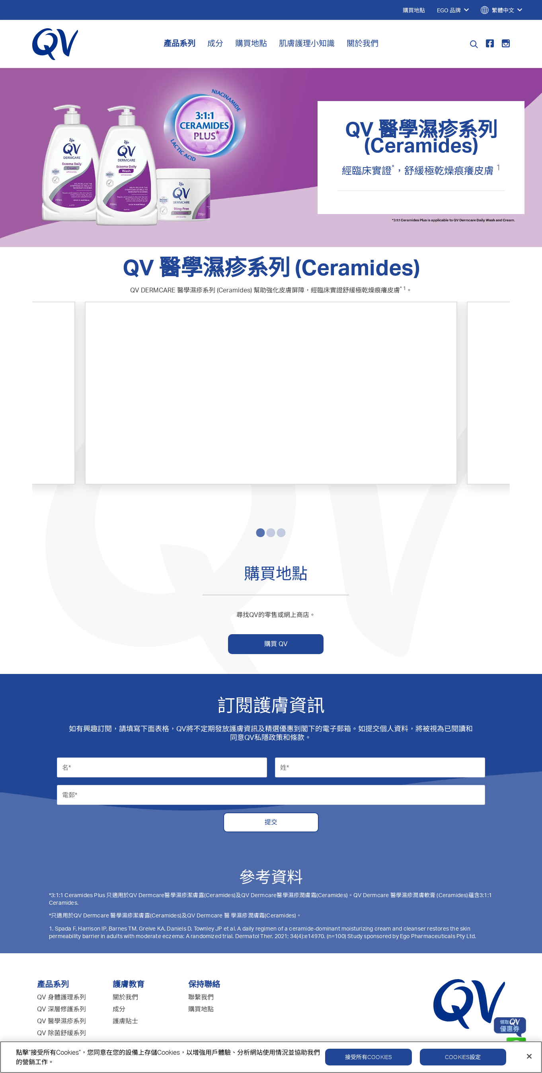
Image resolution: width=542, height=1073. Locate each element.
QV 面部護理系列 (61, 1005)
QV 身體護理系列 (61, 945)
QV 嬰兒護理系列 (61, 993)
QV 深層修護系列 (61, 957)
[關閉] (529, 1058)
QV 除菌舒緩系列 (61, 981)
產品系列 (179, 43)
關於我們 (362, 43)
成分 (215, 43)
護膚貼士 (125, 969)
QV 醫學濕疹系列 (61, 969)
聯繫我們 (201, 945)
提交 (271, 770)
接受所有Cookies (368, 1058)
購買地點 (251, 43)
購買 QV (276, 592)
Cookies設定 (463, 1058)
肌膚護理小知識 (307, 43)
